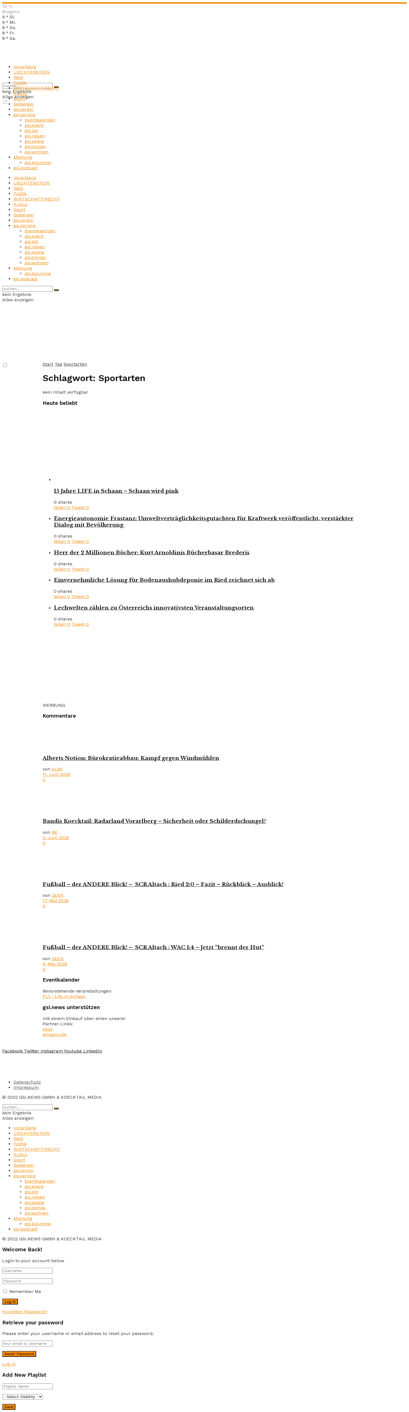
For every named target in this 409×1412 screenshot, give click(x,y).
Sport (19, 98)
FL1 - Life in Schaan (64, 996)
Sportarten (75, 364)
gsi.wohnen (36, 152)
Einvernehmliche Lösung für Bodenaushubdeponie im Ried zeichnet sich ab (164, 580)
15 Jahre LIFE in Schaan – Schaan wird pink (116, 491)
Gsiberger (23, 104)
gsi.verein (23, 109)
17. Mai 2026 (56, 900)
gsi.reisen (35, 136)
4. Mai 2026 (55, 964)
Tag (58, 364)
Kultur (20, 93)
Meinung (22, 157)
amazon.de (54, 1034)
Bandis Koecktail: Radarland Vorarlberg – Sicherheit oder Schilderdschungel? (154, 821)
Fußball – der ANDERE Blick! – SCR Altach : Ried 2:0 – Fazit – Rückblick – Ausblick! (163, 884)
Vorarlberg (24, 66)
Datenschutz (27, 1082)
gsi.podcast (25, 168)
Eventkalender (40, 120)
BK (54, 832)
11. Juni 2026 (56, 774)
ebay (48, 1029)
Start (48, 364)
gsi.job (31, 130)
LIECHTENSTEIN (31, 72)
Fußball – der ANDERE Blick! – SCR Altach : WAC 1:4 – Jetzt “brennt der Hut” (153, 947)
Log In (9, 1364)
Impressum (26, 1087)
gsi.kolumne (38, 162)
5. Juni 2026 (56, 837)
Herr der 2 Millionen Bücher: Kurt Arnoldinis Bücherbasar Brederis (151, 552)
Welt (18, 77)
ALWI (57, 769)
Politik (20, 82)
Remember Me (25, 1291)
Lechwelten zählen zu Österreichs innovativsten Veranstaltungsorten (154, 608)
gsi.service (24, 114)
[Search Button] (56, 290)
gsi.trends (35, 146)
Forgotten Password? (24, 1311)
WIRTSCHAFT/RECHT (36, 88)
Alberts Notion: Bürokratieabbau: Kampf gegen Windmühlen (131, 758)
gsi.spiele (34, 141)
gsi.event (34, 125)
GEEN (58, 895)
